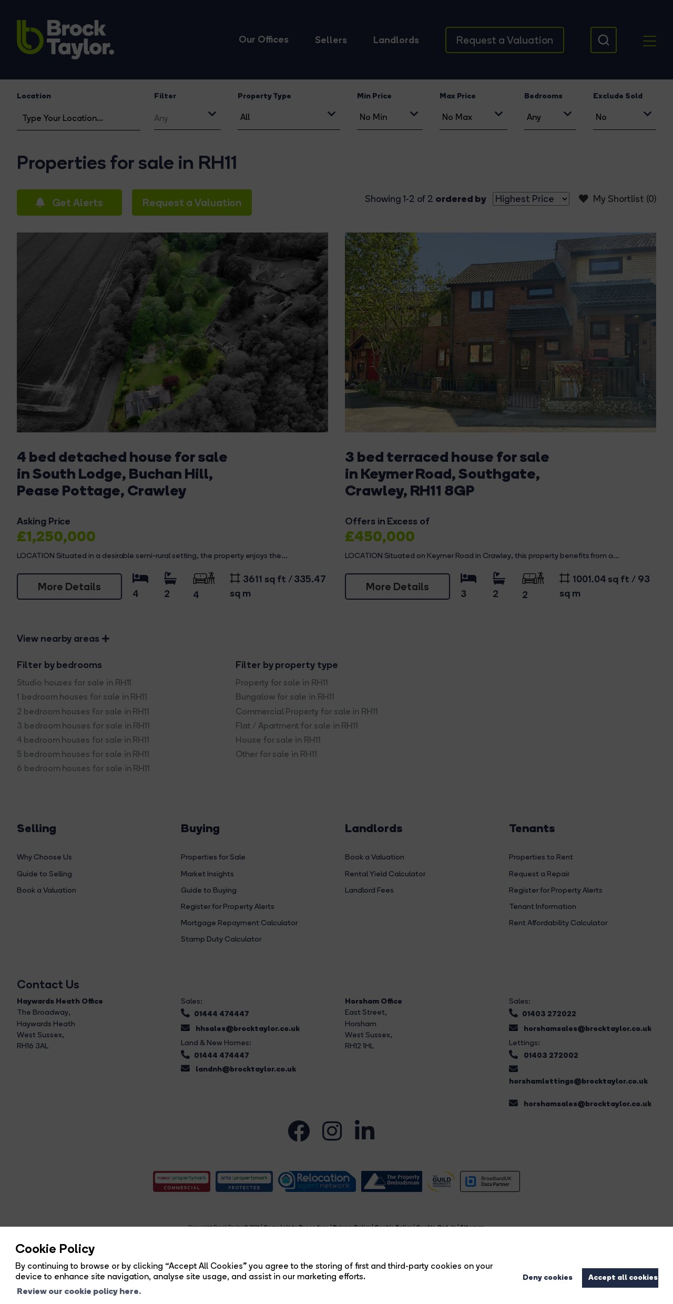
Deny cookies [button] (548, 1277)
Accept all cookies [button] (623, 1277)
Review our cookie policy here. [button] (79, 1291)
